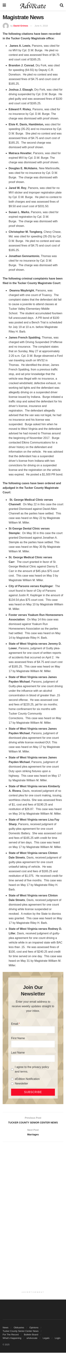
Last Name (18, 1052)
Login (57, 1340)
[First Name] (33, 1044)
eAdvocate (32, 1340)
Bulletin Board (31, 1337)
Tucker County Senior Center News (21, 1333)
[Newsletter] (12, 1084)
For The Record (11, 1337)
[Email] (33, 1029)
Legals (46, 1340)
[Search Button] (61, 5)
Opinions (33, 1329)
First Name (18, 1038)
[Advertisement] (33, 1182)
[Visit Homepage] (33, 5)
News (5, 1329)
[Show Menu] (4, 5)
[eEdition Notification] (12, 1079)
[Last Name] (33, 1058)
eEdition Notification (27, 1078)
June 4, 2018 (41, 25)
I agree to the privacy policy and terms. (32, 1069)
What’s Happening (12, 1340)
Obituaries (19, 1329)
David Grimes (20, 25)
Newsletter (21, 1083)
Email (14, 1023)
